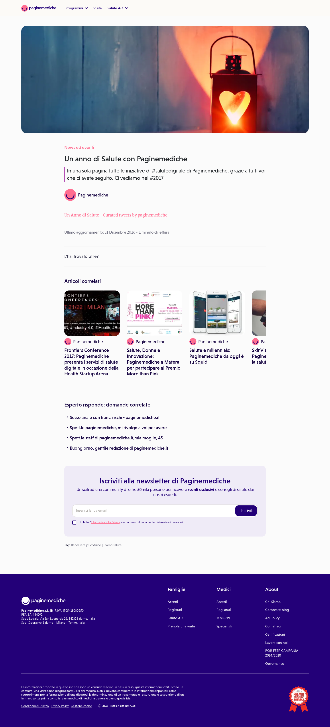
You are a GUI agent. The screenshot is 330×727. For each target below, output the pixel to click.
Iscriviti (247, 510)
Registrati (175, 610)
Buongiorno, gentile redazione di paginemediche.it (119, 448)
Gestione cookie (81, 705)
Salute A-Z (118, 8)
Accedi (173, 602)
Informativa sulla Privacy (105, 522)
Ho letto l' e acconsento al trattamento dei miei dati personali (131, 522)
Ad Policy (272, 618)
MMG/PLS (224, 618)
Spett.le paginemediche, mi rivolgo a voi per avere (118, 427)
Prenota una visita (181, 626)
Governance (274, 663)
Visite (97, 8)
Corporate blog (277, 610)
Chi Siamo (273, 602)
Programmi (77, 8)
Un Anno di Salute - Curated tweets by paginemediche (115, 215)
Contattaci (273, 626)
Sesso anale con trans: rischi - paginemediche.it (114, 417)
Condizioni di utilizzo (35, 706)
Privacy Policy (60, 706)
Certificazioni (275, 634)
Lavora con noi (276, 643)
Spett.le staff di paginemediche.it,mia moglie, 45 (116, 437)
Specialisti (224, 626)
